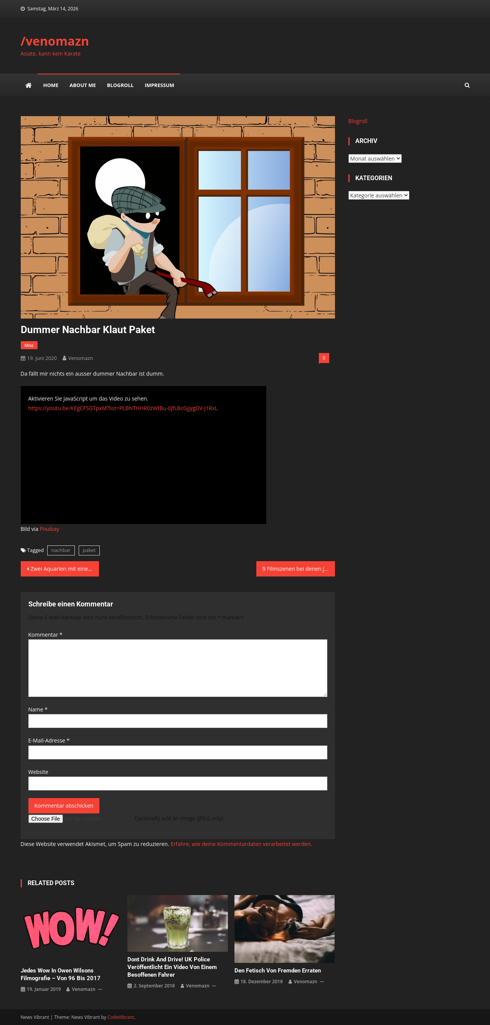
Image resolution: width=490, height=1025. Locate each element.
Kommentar (45, 634)
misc (29, 345)
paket (89, 550)
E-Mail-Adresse (49, 740)
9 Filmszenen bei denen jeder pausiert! (298, 568)
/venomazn (55, 41)
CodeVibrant (120, 1017)
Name (38, 709)
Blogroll (120, 85)
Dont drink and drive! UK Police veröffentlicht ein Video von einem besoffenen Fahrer (172, 967)
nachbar (61, 550)
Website (38, 771)
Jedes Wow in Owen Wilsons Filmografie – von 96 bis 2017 (61, 974)
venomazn (80, 358)
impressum (159, 85)
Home (51, 85)
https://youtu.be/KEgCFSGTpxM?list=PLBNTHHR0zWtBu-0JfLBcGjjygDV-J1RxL (123, 408)
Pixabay (49, 528)
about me (82, 85)
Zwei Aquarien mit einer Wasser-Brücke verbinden (65, 568)
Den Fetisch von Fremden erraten (277, 970)
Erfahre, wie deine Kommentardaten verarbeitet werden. (241, 844)
